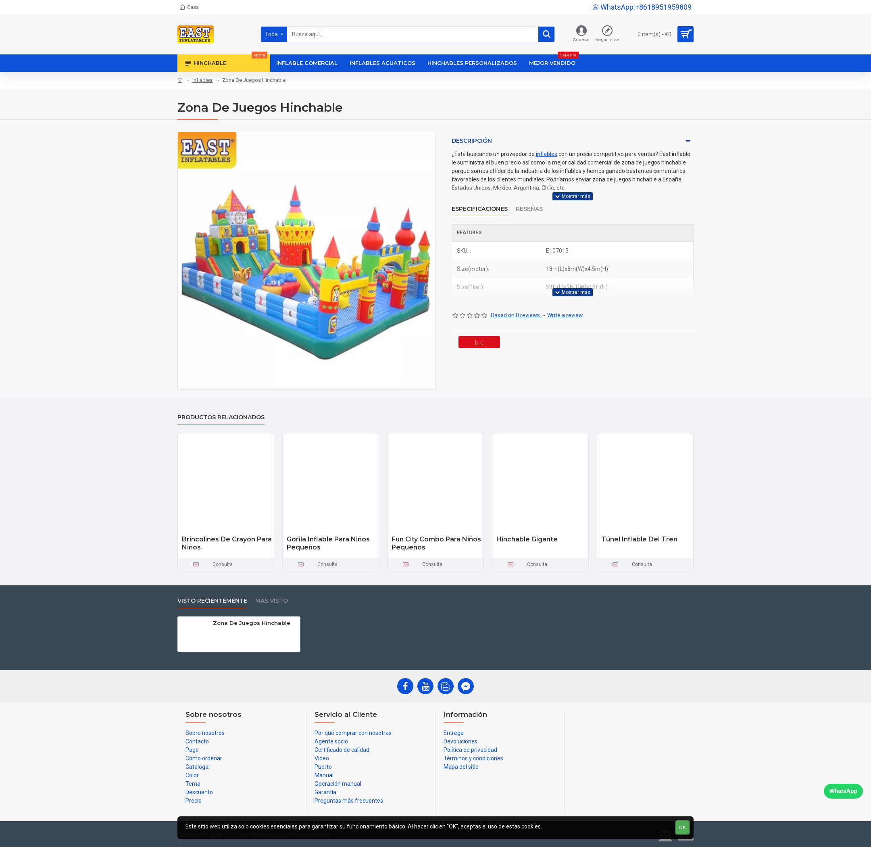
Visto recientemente (212, 600)
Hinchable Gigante (527, 539)
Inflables (202, 80)
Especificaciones (480, 203)
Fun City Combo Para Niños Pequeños (436, 543)
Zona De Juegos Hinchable (251, 623)
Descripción (472, 140)
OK (682, 827)
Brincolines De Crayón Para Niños (227, 543)
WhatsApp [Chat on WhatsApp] (843, 791)
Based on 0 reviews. (516, 305)
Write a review (565, 305)
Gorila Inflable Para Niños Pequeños (328, 543)
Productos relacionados (221, 417)
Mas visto (271, 600)
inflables (546, 154)
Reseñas (529, 203)
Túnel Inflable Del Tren (639, 539)
